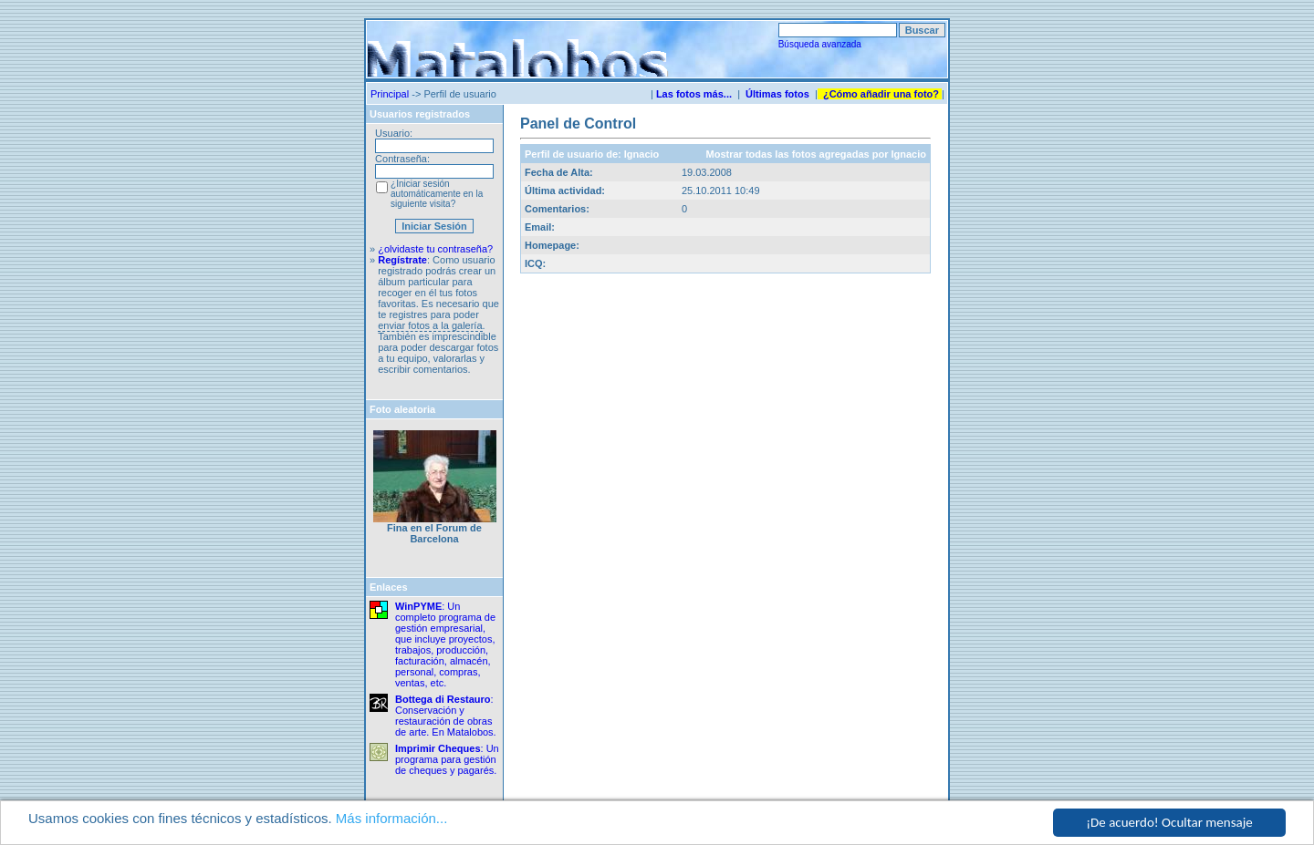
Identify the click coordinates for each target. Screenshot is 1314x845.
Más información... (392, 819)
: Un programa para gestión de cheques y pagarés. (447, 759)
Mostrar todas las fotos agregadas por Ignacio (816, 154)
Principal (389, 93)
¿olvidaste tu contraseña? (435, 248)
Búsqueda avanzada (819, 44)
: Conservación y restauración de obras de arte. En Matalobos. (445, 715)
